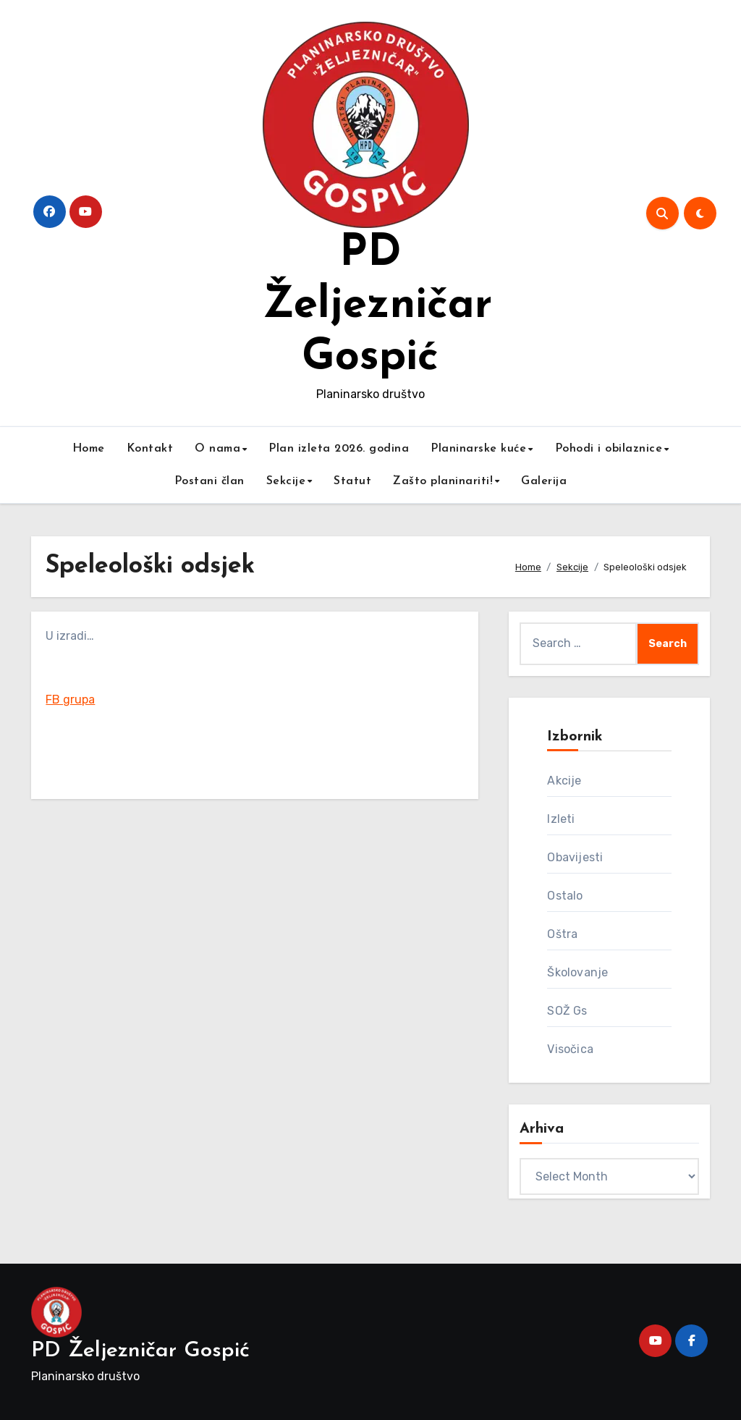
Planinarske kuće (478, 449)
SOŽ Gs (567, 1011)
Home (88, 449)
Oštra (562, 934)
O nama (217, 449)
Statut (352, 481)
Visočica (570, 1049)
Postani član (209, 481)
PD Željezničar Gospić (377, 306)
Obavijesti (575, 857)
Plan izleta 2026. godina (338, 449)
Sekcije (286, 481)
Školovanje (577, 972)
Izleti (561, 819)
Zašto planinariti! (443, 481)
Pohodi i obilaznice (609, 449)
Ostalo (565, 896)
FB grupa (70, 699)
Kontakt (150, 449)
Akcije (564, 780)
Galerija (544, 481)
